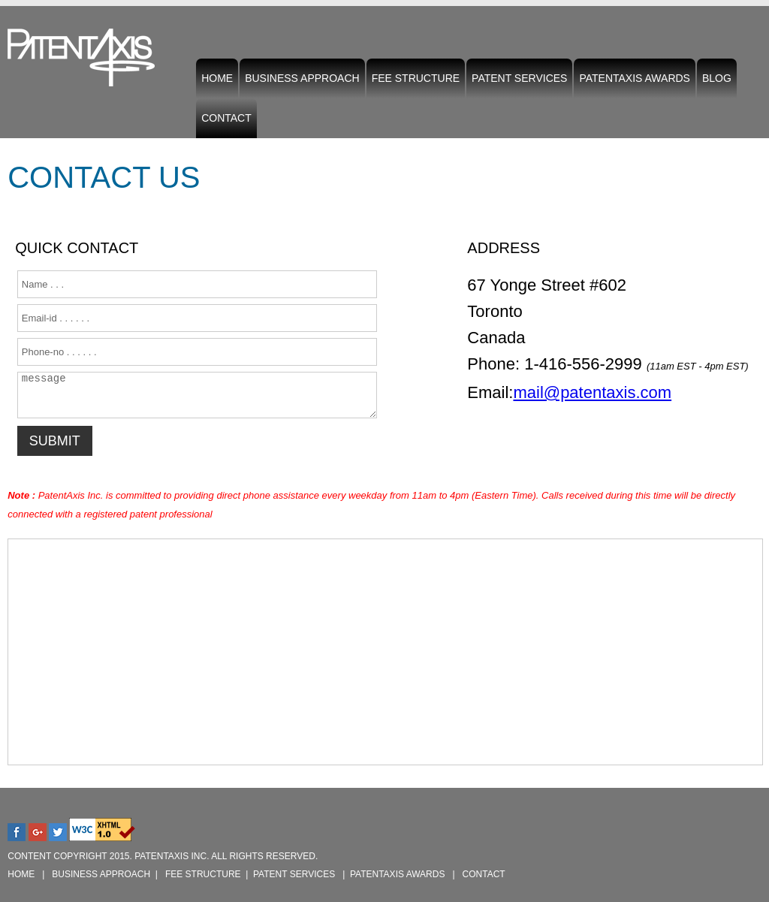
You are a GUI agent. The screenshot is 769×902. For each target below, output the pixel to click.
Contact (226, 118)
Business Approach (302, 78)
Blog (716, 78)
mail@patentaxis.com (592, 392)
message (197, 395)
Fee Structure (416, 78)
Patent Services (519, 81)
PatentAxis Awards (634, 78)
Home (217, 78)
